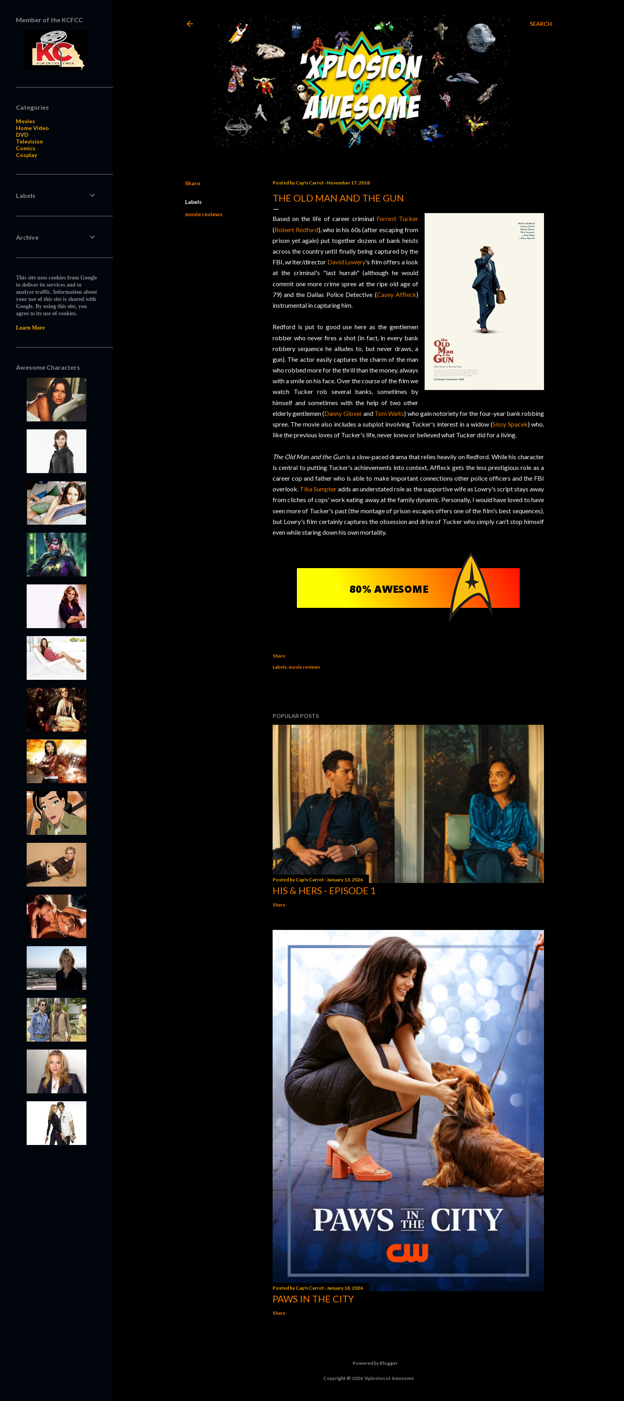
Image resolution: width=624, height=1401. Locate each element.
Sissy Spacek (510, 424)
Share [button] (192, 183)
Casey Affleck (396, 294)
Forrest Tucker (397, 218)
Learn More (30, 328)
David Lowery (345, 262)
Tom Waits (389, 413)
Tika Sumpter (318, 489)
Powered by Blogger (369, 1363)
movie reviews (203, 214)
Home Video (32, 127)
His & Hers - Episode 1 (324, 890)
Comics (25, 148)
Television (29, 141)
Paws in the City (313, 1298)
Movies (25, 121)
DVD (22, 134)
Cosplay (26, 154)
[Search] (541, 23)
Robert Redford (296, 229)
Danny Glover (343, 413)
